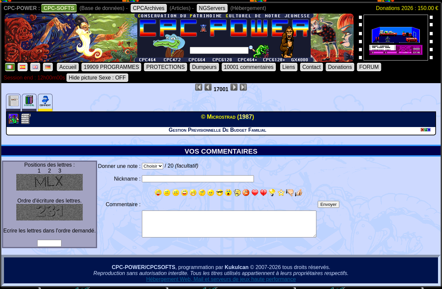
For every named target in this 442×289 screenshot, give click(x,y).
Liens (288, 67)
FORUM (369, 67)
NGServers (212, 8)
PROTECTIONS (165, 67)
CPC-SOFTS (59, 8)
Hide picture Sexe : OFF (97, 77)
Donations (340, 67)
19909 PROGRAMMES (111, 67)
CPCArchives (149, 8)
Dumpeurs (204, 67)
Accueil (67, 67)
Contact (311, 67)
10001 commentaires (249, 67)
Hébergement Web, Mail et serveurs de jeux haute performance (221, 279)
